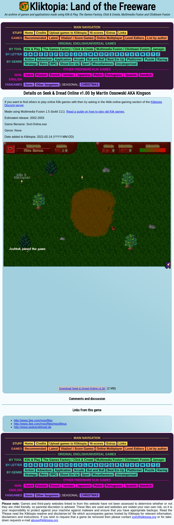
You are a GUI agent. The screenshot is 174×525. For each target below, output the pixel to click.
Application (63, 59)
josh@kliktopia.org (144, 517)
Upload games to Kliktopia (68, 32)
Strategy (31, 63)
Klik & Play (32, 49)
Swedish (146, 75)
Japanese (84, 75)
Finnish (41, 75)
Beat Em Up (115, 59)
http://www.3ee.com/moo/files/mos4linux (40, 423)
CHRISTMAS (89, 84)
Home (29, 32)
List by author (157, 38)
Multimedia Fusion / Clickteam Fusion (122, 49)
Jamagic (159, 49)
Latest (53, 38)
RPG (54, 63)
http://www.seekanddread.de (32, 427)
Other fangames (47, 84)
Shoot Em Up (69, 63)
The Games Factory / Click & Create (68, 49)
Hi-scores (96, 32)
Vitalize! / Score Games (77, 38)
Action (29, 59)
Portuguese (114, 75)
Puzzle (149, 59)
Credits (41, 32)
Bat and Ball (95, 59)
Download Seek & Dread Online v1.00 (82, 388)
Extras (110, 32)
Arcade (79, 59)
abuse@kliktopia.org (44, 520)
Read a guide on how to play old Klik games (95, 111)
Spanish (130, 75)
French (55, 75)
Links (122, 32)
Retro (44, 63)
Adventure (44, 59)
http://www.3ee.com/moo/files (33, 420)
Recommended (35, 38)
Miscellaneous (102, 63)
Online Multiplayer (109, 38)
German (68, 75)
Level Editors (134, 38)
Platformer (134, 59)
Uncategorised (126, 63)
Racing (162, 59)
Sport (86, 63)
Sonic (29, 84)
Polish (98, 75)
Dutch (29, 75)
